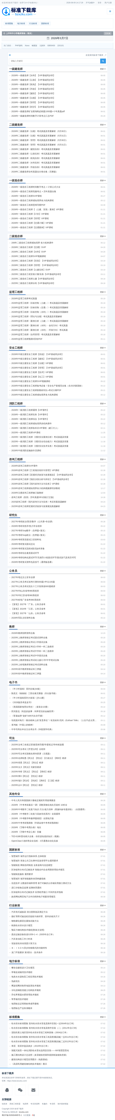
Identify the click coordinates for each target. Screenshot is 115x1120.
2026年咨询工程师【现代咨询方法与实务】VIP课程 (35, 484)
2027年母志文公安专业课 (23, 577)
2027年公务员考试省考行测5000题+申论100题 (33, 582)
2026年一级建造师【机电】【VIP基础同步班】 (33, 84)
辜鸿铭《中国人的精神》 (22, 725)
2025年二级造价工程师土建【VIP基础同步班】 (33, 278)
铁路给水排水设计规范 (21, 925)
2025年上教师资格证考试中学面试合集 (29, 655)
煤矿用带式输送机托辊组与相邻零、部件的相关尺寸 (35, 916)
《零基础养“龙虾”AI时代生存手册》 (27, 716)
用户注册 (108, 3)
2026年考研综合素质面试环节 (25, 553)
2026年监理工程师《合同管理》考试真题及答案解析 (35, 334)
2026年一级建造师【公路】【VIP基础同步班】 (33, 80)
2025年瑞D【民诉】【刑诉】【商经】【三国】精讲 (35, 780)
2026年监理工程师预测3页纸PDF (26, 339)
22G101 (60, 46)
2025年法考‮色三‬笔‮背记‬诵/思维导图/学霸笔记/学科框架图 (37, 744)
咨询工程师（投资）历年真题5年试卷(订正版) (32, 497)
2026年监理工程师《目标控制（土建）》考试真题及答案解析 (39, 303)
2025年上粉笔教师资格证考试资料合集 (29, 664)
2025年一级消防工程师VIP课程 (25, 432)
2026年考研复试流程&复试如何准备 (28, 548)
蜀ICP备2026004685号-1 (12, 1115)
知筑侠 (4, 1104)
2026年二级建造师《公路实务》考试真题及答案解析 (35, 153)
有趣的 (44, 1104)
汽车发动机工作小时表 (21, 939)
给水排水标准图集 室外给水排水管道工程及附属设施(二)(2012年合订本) (44, 1041)
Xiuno (27, 46)
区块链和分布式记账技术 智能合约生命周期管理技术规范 (37, 869)
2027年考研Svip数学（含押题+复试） (29, 530)
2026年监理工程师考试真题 (24, 298)
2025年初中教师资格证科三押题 (26, 673)
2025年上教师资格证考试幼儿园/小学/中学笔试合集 (35, 660)
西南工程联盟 (15, 1104)
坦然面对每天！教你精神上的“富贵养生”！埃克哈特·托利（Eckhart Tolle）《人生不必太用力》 (54, 720)
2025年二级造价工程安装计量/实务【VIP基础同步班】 (36, 274)
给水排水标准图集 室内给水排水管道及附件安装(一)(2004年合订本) (42, 1023)
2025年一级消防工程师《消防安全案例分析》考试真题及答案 (39, 437)
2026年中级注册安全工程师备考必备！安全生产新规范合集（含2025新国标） (47, 386)
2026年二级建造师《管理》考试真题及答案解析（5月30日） (39, 140)
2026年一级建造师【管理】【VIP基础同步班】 (33, 102)
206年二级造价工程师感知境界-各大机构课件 (32, 243)
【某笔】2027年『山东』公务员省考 (28, 613)
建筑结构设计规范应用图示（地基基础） (30, 1059)
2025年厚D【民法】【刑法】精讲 (27, 776)
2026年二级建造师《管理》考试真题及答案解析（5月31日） (39, 144)
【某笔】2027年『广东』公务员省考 (28, 604)
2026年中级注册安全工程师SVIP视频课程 (30, 381)
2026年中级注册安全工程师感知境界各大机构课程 (34, 395)
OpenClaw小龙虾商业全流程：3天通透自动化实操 (34, 841)
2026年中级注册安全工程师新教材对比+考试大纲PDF (36, 390)
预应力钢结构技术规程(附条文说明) (27, 930)
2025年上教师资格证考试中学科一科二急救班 (32, 651)
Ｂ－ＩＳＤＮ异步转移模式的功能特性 (29, 948)
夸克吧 (52, 1104)
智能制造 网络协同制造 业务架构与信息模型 (31, 865)
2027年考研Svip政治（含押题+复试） (29, 535)
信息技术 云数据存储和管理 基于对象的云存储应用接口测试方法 (41, 883)
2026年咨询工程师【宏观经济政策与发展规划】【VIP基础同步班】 (42, 475)
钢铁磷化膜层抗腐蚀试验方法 (25, 921)
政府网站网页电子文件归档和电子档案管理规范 (33, 896)
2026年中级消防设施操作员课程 (26, 450)
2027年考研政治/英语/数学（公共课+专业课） (32, 521)
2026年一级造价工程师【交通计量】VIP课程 (32, 223)
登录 (99, 3)
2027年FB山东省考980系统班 (25, 591)
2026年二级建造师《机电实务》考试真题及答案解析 (35, 158)
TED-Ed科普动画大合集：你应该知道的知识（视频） (36, 836)
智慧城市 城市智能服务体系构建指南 (28, 878)
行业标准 (33, 23)
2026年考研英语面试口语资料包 (26, 539)
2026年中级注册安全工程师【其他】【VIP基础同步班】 (37, 354)
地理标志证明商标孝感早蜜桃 (25, 1003)
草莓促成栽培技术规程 (21, 972)
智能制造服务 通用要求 (22, 874)
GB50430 (51, 46)
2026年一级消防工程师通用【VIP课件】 (30, 410)
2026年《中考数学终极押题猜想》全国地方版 (32, 818)
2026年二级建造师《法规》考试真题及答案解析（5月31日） (39, 135)
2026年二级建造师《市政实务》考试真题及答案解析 (35, 167)
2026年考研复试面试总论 (23, 544)
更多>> (103, 69)
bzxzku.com (23, 1112)
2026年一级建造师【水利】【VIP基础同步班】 (33, 75)
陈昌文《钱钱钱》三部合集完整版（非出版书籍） (34, 693)
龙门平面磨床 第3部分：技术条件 (27, 952)
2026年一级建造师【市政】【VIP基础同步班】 (33, 89)
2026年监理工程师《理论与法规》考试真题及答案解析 (36, 316)
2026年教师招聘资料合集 (23, 633)
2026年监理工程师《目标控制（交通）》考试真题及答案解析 (39, 307)
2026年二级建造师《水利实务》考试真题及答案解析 (35, 162)
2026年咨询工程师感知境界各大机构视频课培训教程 (35, 488)
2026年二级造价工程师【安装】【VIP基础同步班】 (35, 260)
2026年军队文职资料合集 (23, 618)
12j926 (42, 46)
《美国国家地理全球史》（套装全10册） (30, 707)
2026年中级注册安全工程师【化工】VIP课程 (32, 377)
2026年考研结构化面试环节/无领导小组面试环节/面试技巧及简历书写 (43, 557)
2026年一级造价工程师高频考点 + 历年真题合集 (33, 191)
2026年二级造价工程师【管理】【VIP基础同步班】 (35, 265)
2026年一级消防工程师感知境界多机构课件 (31, 423)
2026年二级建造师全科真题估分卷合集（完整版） (34, 171)
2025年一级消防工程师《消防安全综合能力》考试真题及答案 (39, 441)
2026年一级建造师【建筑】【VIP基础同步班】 (33, 93)
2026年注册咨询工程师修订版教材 (27, 493)
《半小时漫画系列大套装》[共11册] (27, 698)
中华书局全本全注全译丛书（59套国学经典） (32, 729)
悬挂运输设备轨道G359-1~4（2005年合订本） (33, 934)
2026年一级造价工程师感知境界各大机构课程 (32, 200)
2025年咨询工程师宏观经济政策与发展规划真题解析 (35, 506)
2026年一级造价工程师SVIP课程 (26, 196)
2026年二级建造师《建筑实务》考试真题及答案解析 (35, 149)
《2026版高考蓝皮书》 (22, 702)
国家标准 (45, 23)
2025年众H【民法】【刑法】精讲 (27, 785)
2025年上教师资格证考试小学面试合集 (29, 642)
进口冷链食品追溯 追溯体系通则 (26, 887)
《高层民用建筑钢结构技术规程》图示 (29, 1064)
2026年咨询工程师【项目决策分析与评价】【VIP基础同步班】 (40, 479)
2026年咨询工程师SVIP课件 (24, 466)
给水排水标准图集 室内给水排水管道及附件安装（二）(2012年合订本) (44, 1028)
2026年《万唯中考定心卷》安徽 (26, 832)
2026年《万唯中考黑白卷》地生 (26, 827)
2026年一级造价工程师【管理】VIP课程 (30, 218)
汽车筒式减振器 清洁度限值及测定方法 (29, 912)
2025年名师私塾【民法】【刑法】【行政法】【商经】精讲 (38, 758)
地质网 (25, 1104)
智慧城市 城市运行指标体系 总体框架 (28, 856)
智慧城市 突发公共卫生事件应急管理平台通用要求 (34, 860)
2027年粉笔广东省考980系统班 (26, 600)
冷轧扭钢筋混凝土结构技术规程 (26, 990)
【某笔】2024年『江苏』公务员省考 (28, 609)
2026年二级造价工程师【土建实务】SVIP (30, 269)
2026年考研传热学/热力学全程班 (26, 526)
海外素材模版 (63, 1104)
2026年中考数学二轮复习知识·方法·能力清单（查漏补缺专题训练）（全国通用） (48, 809)
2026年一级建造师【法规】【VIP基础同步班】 (33, 98)
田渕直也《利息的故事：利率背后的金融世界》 (33, 711)
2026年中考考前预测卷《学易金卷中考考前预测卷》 (35, 823)
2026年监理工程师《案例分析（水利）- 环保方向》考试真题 (39, 330)
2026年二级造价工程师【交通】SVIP (28, 247)
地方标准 (21, 23)
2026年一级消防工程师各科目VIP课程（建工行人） (35, 428)
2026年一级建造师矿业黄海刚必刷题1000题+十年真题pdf (38, 111)
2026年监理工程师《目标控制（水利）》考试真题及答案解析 (39, 312)
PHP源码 (18, 46)
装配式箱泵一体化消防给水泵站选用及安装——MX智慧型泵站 (40, 1050)
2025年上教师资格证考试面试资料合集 (29, 637)
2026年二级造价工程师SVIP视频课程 (28, 256)
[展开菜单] (110, 11)
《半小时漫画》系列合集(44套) (25, 689)
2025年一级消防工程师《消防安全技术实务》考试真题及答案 (39, 446)
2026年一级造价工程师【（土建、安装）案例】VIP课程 (37, 209)
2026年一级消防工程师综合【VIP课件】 (30, 419)
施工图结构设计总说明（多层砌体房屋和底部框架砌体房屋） (39, 1055)
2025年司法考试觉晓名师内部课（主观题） (31, 753)
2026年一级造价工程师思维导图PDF (28, 205)
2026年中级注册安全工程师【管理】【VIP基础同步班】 (37, 368)
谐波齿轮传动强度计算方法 (24, 943)
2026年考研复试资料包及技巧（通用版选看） (32, 562)
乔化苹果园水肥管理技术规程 (25, 994)
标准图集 (9, 23)
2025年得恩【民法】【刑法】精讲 (27, 762)
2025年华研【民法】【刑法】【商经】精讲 (31, 771)
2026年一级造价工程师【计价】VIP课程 (30, 214)
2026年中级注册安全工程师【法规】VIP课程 (32, 363)
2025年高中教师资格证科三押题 (26, 669)
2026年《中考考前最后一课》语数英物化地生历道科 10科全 (39, 805)
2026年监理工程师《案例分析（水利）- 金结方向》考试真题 (39, 325)
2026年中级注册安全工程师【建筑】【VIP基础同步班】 (37, 359)
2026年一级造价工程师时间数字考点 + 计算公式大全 (35, 187)
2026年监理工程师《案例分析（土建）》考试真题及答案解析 (39, 321)
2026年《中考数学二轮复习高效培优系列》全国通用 (35, 814)
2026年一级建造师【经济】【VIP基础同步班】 (33, 107)
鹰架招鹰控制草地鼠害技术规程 (26, 985)
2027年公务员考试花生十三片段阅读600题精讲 (33, 586)
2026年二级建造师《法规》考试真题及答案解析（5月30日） (39, 131)
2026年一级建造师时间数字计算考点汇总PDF (32, 116)
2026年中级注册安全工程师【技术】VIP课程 (32, 372)
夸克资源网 (35, 1104)
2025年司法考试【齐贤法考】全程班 (28, 749)
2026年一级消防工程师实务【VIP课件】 (30, 414)
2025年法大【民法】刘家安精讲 (26, 767)
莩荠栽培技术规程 (19, 999)
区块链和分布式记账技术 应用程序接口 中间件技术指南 (37, 892)
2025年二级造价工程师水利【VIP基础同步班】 (33, 283)
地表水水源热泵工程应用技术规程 (27, 976)
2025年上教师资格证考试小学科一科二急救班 (32, 646)
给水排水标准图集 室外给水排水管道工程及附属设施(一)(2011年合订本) (44, 1037)
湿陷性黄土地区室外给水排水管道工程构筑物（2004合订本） (39, 1032)
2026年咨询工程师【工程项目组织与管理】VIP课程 (35, 470)
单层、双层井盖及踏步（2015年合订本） (30, 1046)
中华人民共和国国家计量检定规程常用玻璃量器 (33, 800)
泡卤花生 (15, 981)
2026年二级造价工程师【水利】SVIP (28, 252)
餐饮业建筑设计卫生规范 (22, 967)
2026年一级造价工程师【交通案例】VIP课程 (32, 227)
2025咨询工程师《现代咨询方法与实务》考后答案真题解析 (38, 502)
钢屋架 (34, 46)
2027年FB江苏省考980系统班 (25, 595)
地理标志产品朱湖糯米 (21, 1008)
